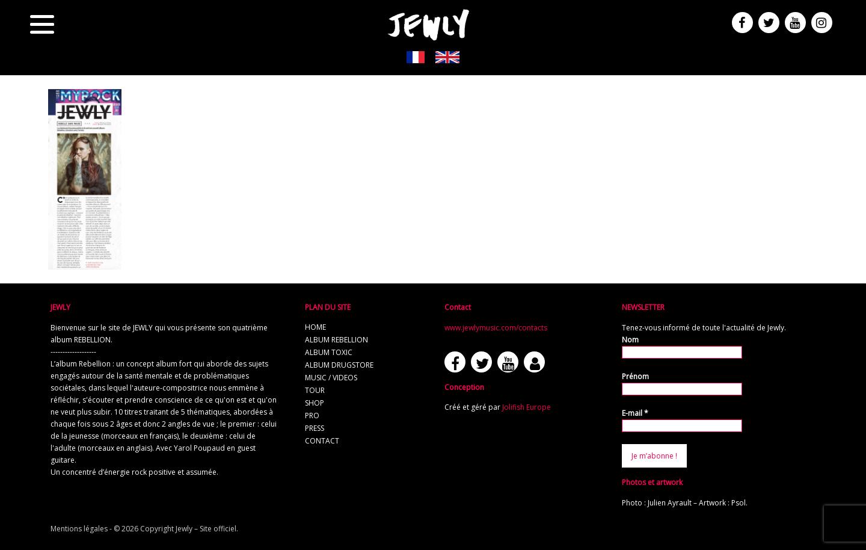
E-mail (635, 413)
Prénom (635, 376)
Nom (630, 340)
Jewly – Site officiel (206, 529)
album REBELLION (336, 340)
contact (322, 441)
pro (312, 415)
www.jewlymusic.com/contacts (495, 328)
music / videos (331, 377)
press (314, 428)
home (315, 327)
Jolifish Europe (526, 407)
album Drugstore (339, 365)
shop (314, 403)
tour (315, 390)
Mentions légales (79, 529)
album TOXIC (328, 352)
